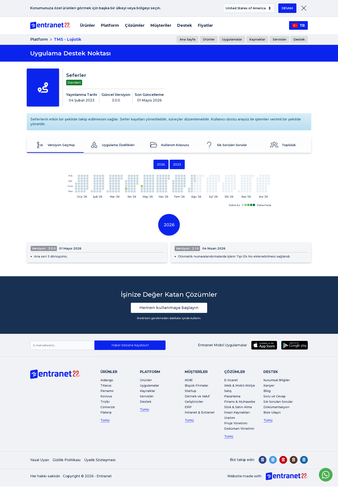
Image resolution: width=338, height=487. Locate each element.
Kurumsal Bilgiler (276, 380)
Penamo (107, 391)
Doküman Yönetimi (239, 429)
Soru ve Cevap (274, 397)
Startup (190, 391)
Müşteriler (160, 25)
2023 (177, 164)
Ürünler (87, 25)
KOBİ (188, 380)
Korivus (106, 397)
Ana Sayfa (188, 39)
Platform (110, 25)
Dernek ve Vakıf (197, 397)
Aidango (106, 380)
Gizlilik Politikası (67, 460)
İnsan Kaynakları (237, 413)
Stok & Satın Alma (238, 407)
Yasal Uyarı (39, 460)
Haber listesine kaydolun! (130, 346)
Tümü (105, 421)
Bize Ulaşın (272, 413)
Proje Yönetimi (235, 424)
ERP (188, 407)
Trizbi (105, 402)
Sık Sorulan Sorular (278, 402)
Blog (267, 391)
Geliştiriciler (194, 402)
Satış (228, 391)
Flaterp (106, 413)
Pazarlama (232, 397)
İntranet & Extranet (199, 413)
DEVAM (287, 8)
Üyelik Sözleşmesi (100, 460)
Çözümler (135, 25)
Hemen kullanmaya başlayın (169, 308)
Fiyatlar (205, 25)
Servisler (279, 39)
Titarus (105, 386)
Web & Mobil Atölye (239, 386)
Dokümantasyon (276, 407)
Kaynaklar (257, 39)
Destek (184, 25)
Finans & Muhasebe (239, 402)
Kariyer (268, 386)
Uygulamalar (232, 39)
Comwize (107, 407)
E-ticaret (231, 380)
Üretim (229, 418)
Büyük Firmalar (196, 386)
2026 (161, 164)
